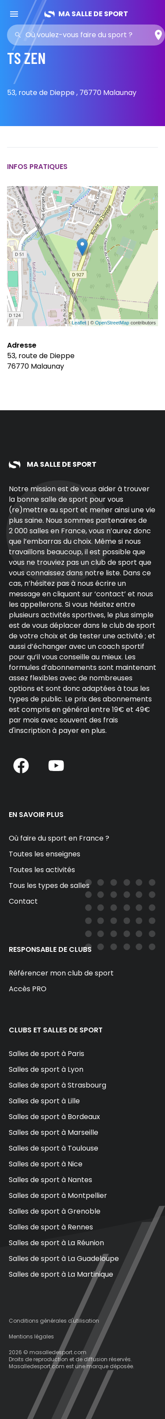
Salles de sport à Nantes (50, 1180)
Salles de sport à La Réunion (56, 1243)
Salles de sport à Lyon (46, 1069)
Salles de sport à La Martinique (61, 1274)
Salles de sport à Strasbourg (57, 1085)
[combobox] (88, 35)
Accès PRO (28, 989)
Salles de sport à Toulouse (53, 1148)
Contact (23, 901)
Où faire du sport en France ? (59, 838)
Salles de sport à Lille (44, 1101)
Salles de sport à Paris (46, 1054)
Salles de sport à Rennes (51, 1227)
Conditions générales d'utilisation (54, 1320)
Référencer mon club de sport (61, 973)
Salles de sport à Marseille (53, 1132)
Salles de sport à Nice (45, 1164)
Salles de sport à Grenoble (54, 1211)
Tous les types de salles (49, 885)
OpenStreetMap (112, 322)
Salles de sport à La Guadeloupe (64, 1259)
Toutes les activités (42, 870)
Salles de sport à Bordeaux (54, 1117)
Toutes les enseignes (44, 854)
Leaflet (79, 322)
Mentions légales (31, 1336)
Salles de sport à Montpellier (58, 1195)
